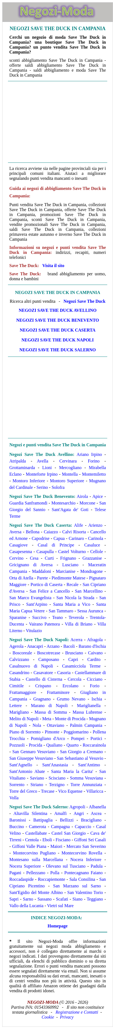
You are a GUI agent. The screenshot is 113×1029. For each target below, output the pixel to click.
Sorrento (16, 784)
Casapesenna (20, 551)
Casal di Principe (56, 545)
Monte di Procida (70, 718)
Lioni (47, 467)
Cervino (16, 558)
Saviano (37, 778)
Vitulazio (34, 630)
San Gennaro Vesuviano (33, 751)
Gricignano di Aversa (31, 564)
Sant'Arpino (36, 604)
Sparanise (17, 617)
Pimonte (52, 732)
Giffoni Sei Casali (90, 839)
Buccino (16, 826)
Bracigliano (91, 820)
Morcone (87, 503)
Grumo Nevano (71, 699)
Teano (57, 617)
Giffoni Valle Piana (29, 846)
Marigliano (19, 712)
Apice (97, 496)
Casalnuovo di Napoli (31, 666)
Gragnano (42, 699)
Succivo (39, 617)
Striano (36, 784)
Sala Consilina (82, 879)
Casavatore (43, 672)
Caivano (95, 653)
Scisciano (57, 778)
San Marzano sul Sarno (77, 886)
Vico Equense (70, 791)
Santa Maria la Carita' (72, 771)
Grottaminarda (22, 467)
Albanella (97, 806)
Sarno (28, 899)
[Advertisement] (57, 121)
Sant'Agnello (20, 764)
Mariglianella (88, 705)
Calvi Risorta (74, 531)
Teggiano (95, 899)
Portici (96, 738)
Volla (13, 797)
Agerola (16, 646)
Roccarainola (94, 745)
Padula (97, 866)
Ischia (97, 699)
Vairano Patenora (44, 624)
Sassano (45, 899)
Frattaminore (58, 692)
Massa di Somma (51, 712)
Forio (95, 685)
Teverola (76, 617)
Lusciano (70, 564)
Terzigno (57, 784)
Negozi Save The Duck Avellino (58, 310)
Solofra (58, 487)
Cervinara (68, 461)
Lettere (15, 705)
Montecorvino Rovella (81, 853)
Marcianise (65, 571)
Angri (79, 813)
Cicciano (95, 679)
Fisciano (63, 839)
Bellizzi (67, 820)
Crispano (43, 685)
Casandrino (19, 672)
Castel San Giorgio (69, 833)
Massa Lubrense (87, 712)
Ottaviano (55, 725)
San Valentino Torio (85, 892)
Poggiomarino (76, 732)
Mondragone (91, 571)
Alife (78, 525)
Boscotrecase (48, 653)
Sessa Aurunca (90, 611)
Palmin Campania (86, 725)
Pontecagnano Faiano (83, 872)
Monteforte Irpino (42, 474)
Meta (46, 718)
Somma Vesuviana (86, 778)
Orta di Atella (21, 578)
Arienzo (95, 525)
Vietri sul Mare (60, 905)
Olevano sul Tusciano (66, 866)
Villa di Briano (78, 624)
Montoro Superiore (67, 480)
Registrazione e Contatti (76, 1012)
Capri (73, 659)
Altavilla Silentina (30, 813)
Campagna (60, 826)
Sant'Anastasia (55, 764)
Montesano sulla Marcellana (36, 859)
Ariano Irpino (89, 454)
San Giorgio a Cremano (81, 751)
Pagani (15, 872)
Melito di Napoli (24, 718)
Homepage (58, 926)
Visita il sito (53, 265)
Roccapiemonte (51, 879)
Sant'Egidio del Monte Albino (36, 892)
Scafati (62, 899)
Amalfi (60, 813)
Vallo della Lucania (26, 905)
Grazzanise (92, 558)
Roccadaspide (21, 879)
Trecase (47, 791)
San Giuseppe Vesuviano (31, 758)
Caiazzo (51, 531)
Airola (82, 496)
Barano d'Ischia (92, 646)
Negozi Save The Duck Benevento (57, 320)
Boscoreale (22, 653)
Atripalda (17, 461)
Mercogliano (70, 467)
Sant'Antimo (89, 764)
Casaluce (92, 545)
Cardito (93, 659)
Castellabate (36, 833)
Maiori (56, 846)
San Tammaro (61, 611)
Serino (42, 487)
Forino (94, 461)
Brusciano (74, 653)
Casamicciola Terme (81, 666)
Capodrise (40, 538)
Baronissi (17, 820)
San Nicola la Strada (75, 597)
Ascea (96, 813)
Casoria (63, 672)
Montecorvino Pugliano (34, 853)
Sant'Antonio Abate (27, 771)
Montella (70, 474)
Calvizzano (19, 659)
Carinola (95, 538)
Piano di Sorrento (25, 732)
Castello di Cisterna (44, 679)
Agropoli (77, 806)
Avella (42, 461)
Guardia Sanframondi (28, 503)
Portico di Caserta (46, 584)
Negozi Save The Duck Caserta (57, 330)
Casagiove (18, 545)
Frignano (68, 558)
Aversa (15, 531)
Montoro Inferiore (29, 480)
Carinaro (76, 538)
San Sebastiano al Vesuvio (80, 758)
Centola (32, 839)
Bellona (32, 531)
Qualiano (54, 745)
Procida (35, 745)
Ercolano (70, 685)
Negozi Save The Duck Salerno (57, 349)
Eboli (47, 839)
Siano (77, 899)
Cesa (34, 558)
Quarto (72, 745)
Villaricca (94, 791)
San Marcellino (89, 591)
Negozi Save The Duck (84, 301)
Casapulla (45, 551)
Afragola (95, 639)
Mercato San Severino (86, 846)
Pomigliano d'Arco (48, 738)
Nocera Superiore (25, 866)
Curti (49, 558)
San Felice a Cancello (50, 591)
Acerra (76, 639)
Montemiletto (94, 474)
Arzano (53, 646)
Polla (54, 872)
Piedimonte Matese (68, 578)
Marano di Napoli (49, 705)
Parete (42, 578)
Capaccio (83, 826)
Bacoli (69, 646)
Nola (37, 725)
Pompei (77, 738)
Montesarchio (63, 503)
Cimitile (16, 685)
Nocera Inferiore (85, 859)
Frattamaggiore (22, 692)
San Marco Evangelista (30, 597)
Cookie (48, 1017)
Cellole (96, 551)
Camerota (37, 826)
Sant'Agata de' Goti (70, 509)
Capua (59, 538)
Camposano (48, 659)
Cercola (74, 679)
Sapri (14, 899)
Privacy (67, 1017)
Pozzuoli (17, 745)
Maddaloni (41, 571)
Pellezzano (35, 872)
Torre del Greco (23, 791)
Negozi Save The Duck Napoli (57, 340)
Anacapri (35, 646)
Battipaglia (42, 820)
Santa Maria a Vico (71, 604)
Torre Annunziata (86, 784)
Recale (73, 584)
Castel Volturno (72, 551)
